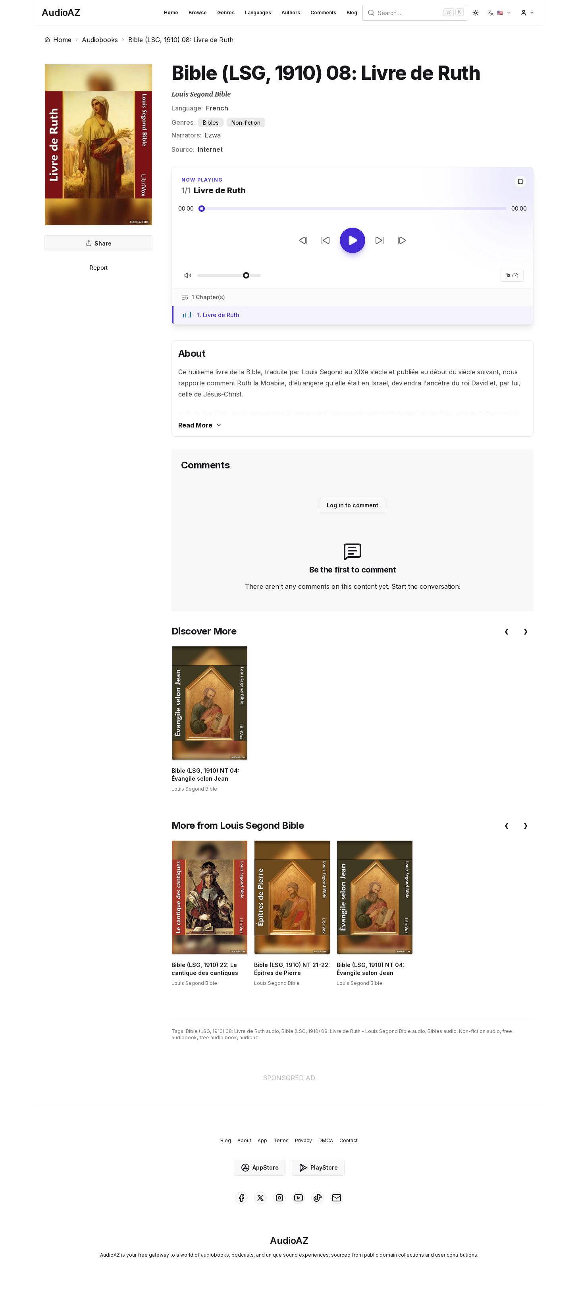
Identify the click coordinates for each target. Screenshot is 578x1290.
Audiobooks (100, 40)
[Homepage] (61, 13)
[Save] (520, 181)
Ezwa (212, 135)
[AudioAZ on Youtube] (298, 1197)
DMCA (325, 1140)
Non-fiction (245, 122)
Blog (352, 12)
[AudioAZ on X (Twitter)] (260, 1197)
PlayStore (318, 1167)
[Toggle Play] (352, 240)
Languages (258, 12)
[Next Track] (402, 240)
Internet (210, 149)
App (262, 1140)
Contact (348, 1140)
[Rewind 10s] (325, 240)
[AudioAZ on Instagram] (279, 1197)
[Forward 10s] (379, 240)
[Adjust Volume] (229, 275)
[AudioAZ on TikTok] (317, 1197)
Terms (281, 1140)
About (244, 1140)
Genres (226, 12)
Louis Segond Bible (201, 94)
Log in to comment (352, 505)
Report (99, 267)
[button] (499, 12)
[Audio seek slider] (352, 208)
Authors (290, 12)
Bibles (211, 122)
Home (171, 12)
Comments (323, 12)
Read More (200, 425)
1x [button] (512, 275)
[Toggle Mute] (187, 275)
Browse (198, 12)
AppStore (260, 1167)
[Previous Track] (303, 240)
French (217, 108)
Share (99, 243)
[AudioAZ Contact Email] (336, 1197)
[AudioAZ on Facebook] (241, 1197)
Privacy (303, 1140)
